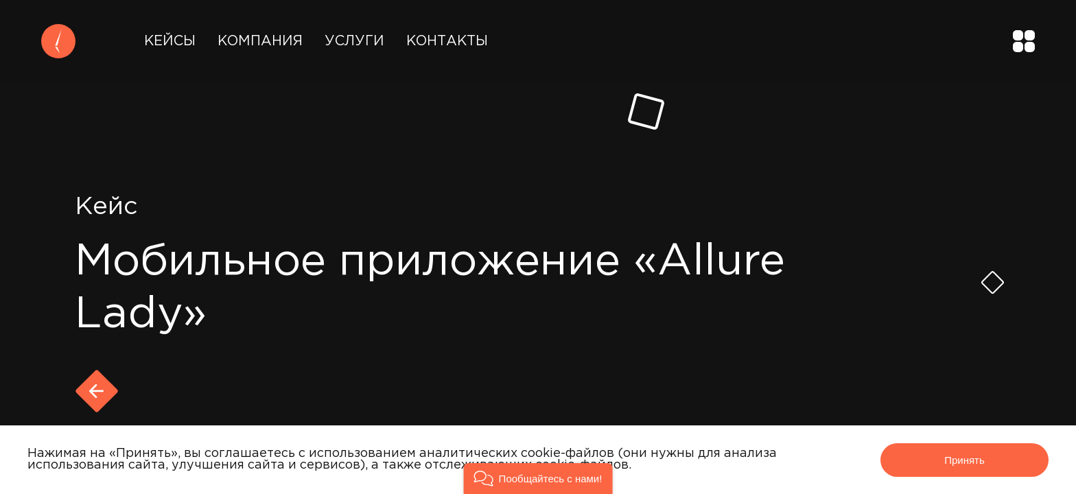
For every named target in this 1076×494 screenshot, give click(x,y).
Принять (964, 460)
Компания (260, 41)
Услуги (354, 41)
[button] (538, 478)
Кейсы (170, 41)
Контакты (447, 41)
